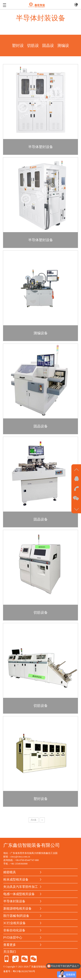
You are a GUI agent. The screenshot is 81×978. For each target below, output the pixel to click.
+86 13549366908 (19, 863)
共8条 (33, 821)
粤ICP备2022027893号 (24, 971)
